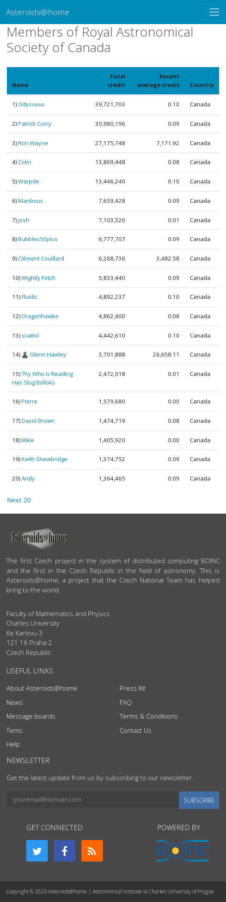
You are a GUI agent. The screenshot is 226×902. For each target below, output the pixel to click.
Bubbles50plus (38, 239)
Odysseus (31, 104)
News (14, 702)
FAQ (126, 702)
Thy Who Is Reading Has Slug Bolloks (42, 378)
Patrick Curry (34, 123)
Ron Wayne (33, 143)
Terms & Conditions (149, 716)
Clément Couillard (41, 258)
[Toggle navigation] (214, 12)
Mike (28, 440)
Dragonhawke (40, 316)
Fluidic (29, 297)
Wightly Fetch (39, 278)
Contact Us (136, 730)
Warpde (28, 181)
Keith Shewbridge (45, 459)
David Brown (38, 421)
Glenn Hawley (48, 354)
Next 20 (19, 500)
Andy (28, 478)
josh (23, 220)
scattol (30, 335)
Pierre (29, 401)
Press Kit (133, 688)
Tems (14, 730)
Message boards (31, 716)
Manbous (30, 201)
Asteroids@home (37, 11)
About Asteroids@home (41, 688)
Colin (24, 162)
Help (13, 744)
